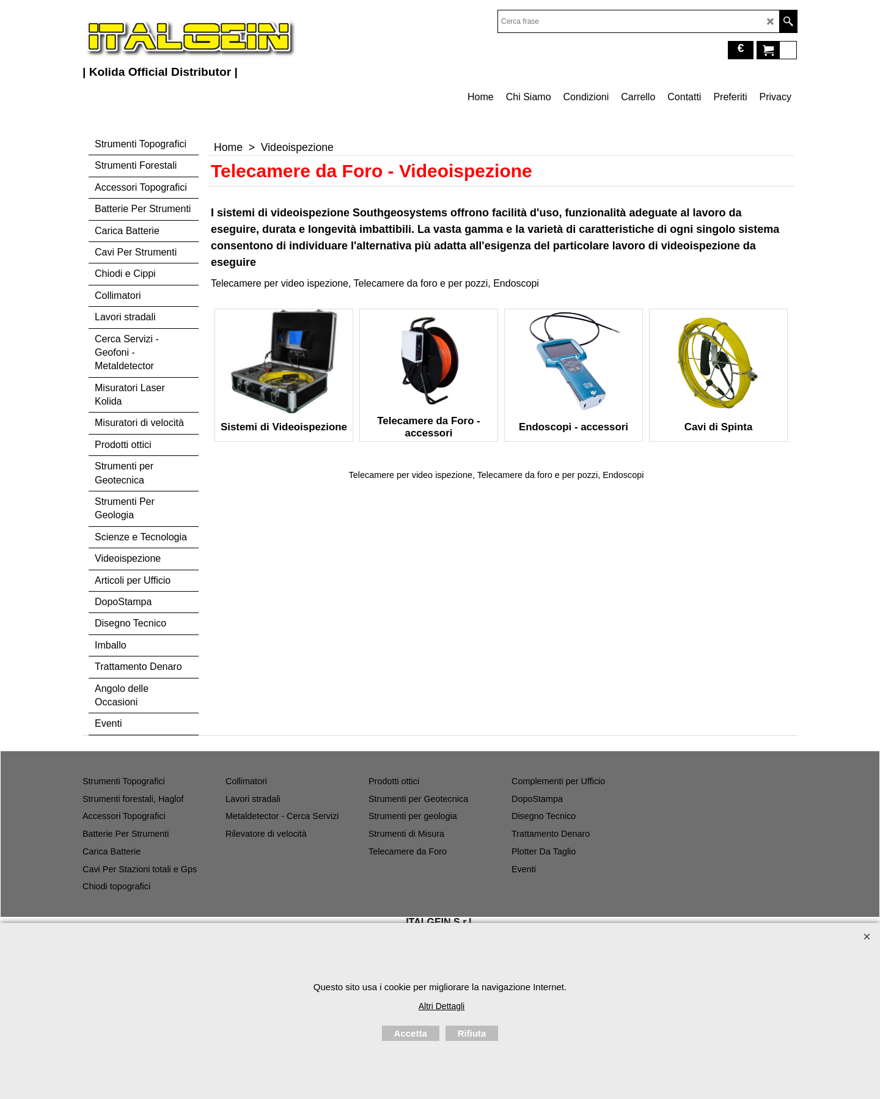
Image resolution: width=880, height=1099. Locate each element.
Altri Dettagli (441, 1006)
